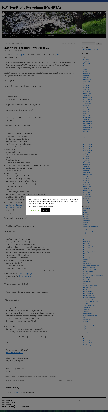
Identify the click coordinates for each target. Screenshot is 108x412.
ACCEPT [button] (38, 209)
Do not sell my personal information (34, 205)
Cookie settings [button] (28, 209)
